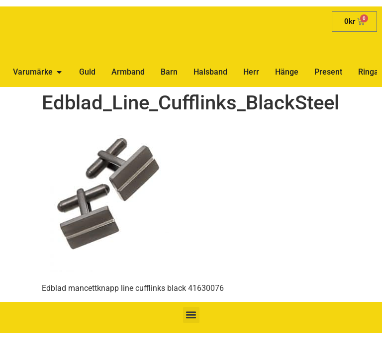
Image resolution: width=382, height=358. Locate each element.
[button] (191, 315)
